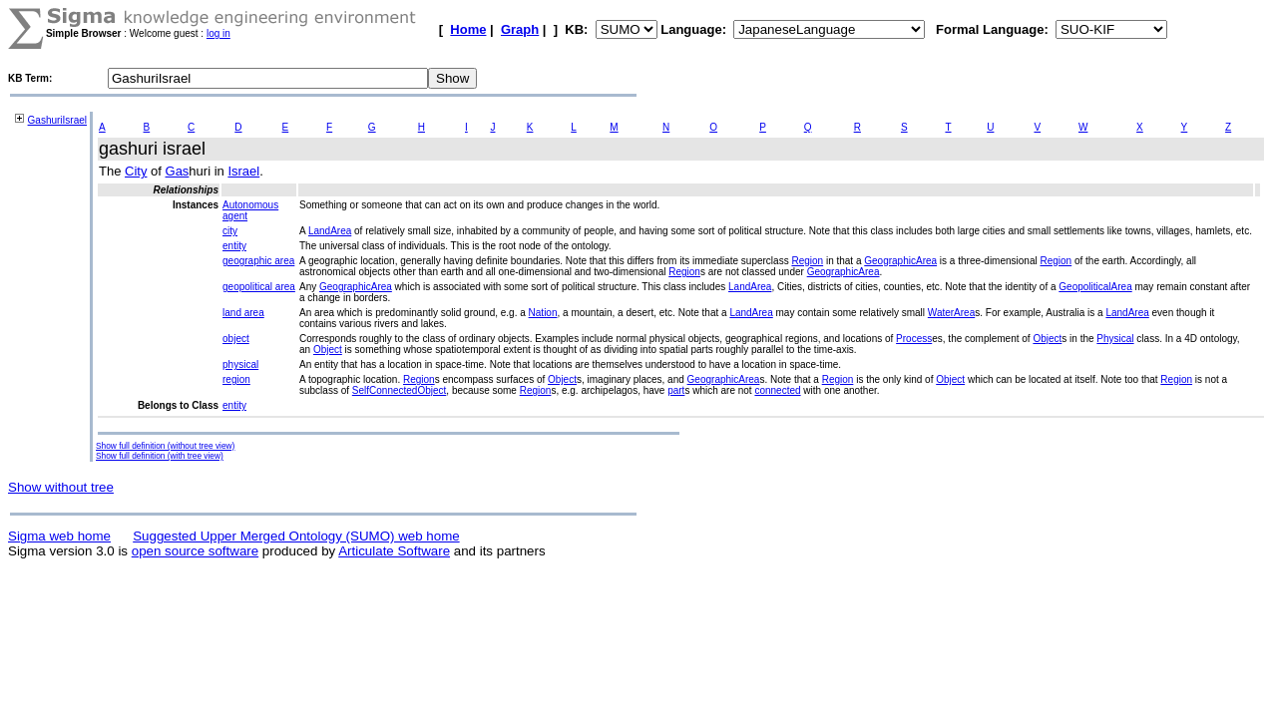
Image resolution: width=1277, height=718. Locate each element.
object (235, 338)
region (236, 379)
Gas (178, 171)
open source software (195, 550)
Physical (1114, 338)
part (675, 390)
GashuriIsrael (57, 120)
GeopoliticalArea (1095, 286)
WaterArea (951, 312)
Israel (243, 171)
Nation (543, 312)
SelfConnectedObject (399, 390)
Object (1047, 338)
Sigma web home (59, 536)
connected (777, 390)
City (136, 171)
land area (243, 312)
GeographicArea (900, 260)
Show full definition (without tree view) (165, 446)
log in (218, 33)
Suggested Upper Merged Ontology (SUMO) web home (296, 536)
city (229, 230)
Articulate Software (394, 550)
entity (234, 245)
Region (807, 260)
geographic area (258, 260)
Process (914, 338)
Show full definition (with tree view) (159, 456)
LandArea (329, 230)
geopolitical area (258, 286)
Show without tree (61, 487)
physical (240, 364)
